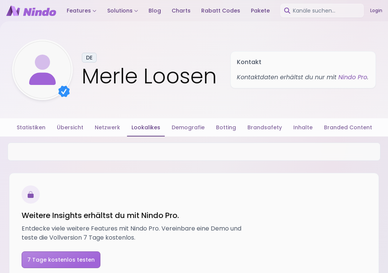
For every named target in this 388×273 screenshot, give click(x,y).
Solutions (122, 10)
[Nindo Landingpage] (31, 10)
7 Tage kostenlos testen (61, 260)
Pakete (260, 10)
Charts (181, 10)
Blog (155, 10)
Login (376, 10)
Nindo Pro (352, 77)
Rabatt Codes (220, 10)
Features (82, 10)
